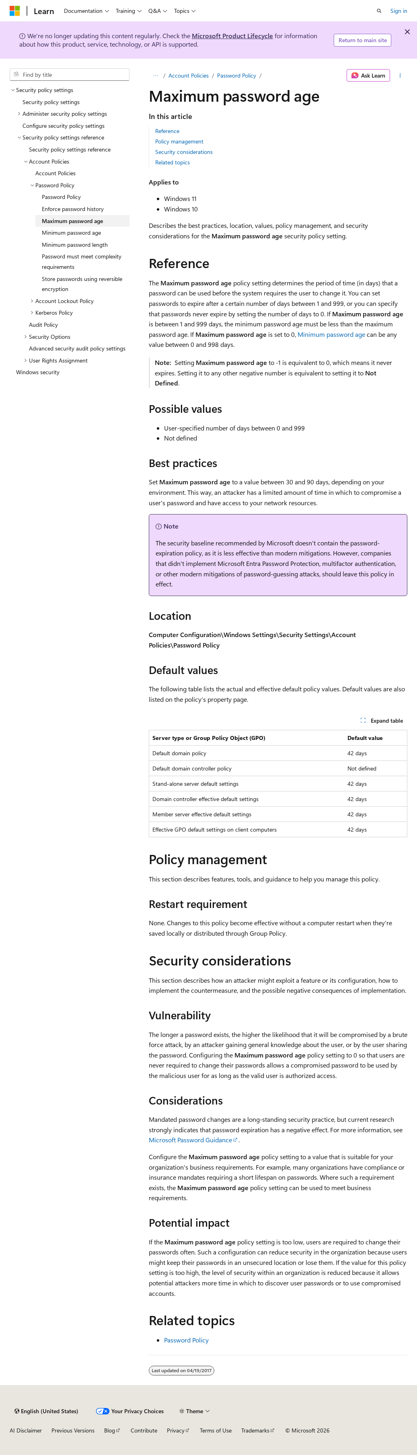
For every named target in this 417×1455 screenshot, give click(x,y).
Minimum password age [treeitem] (71, 232)
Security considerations (184, 152)
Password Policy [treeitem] (61, 197)
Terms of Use (216, 1430)
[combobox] (69, 74)
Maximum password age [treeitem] (72, 221)
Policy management (179, 141)
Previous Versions (72, 1430)
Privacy (176, 1430)
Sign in (398, 10)
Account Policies (188, 75)
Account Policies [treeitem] (55, 173)
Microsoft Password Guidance (190, 1139)
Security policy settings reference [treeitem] (70, 149)
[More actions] (400, 75)
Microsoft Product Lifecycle (232, 35)
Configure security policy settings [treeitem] (64, 125)
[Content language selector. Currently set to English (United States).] (46, 1411)
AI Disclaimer (26, 1430)
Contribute (144, 1430)
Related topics (172, 162)
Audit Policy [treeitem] (43, 324)
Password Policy (236, 75)
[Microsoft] (15, 11)
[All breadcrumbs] (156, 75)
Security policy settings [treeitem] (51, 102)
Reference (167, 131)
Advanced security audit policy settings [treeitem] (77, 348)
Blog (109, 1430)
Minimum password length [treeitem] (75, 244)
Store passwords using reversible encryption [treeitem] (82, 284)
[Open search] (379, 11)
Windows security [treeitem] (38, 372)
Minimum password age (331, 334)
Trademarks (255, 1430)
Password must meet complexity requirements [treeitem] (81, 261)
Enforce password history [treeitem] (73, 209)
